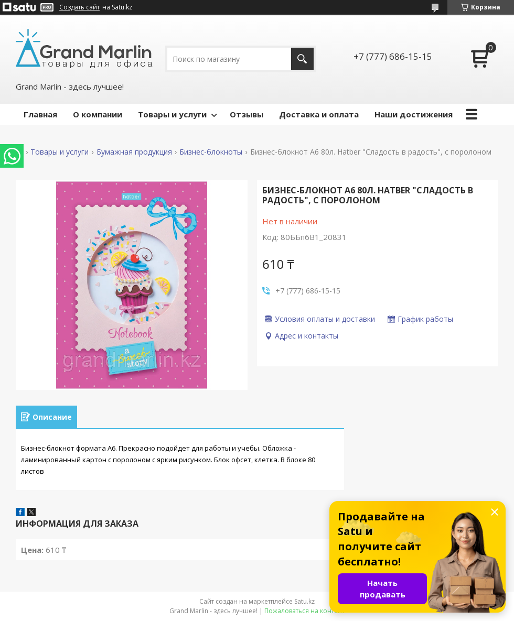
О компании (97, 114)
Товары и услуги (172, 114)
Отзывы (246, 114)
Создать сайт (79, 7)
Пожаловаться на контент (304, 610)
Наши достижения (413, 114)
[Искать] (302, 59)
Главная (40, 114)
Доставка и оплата (319, 114)
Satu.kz (304, 601)
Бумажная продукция (134, 152)
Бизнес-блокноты (210, 152)
